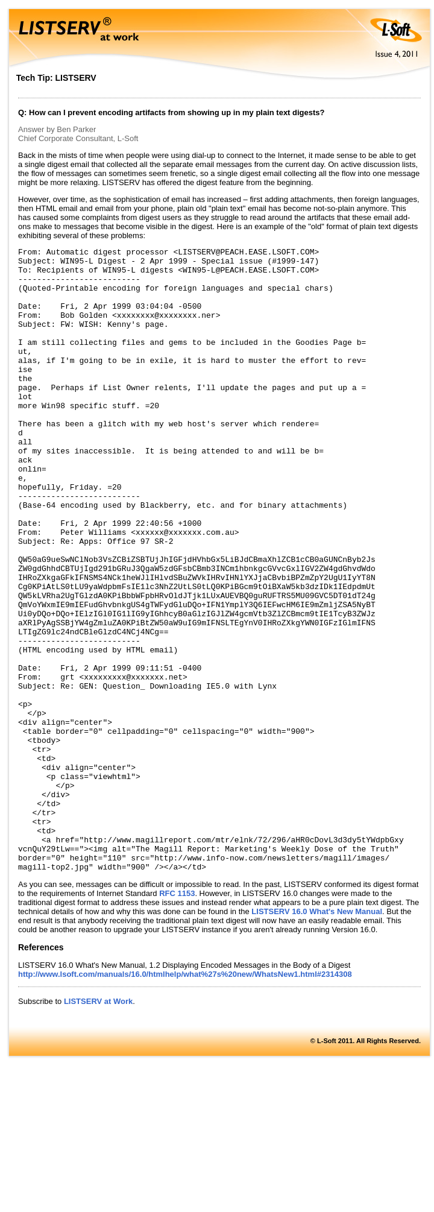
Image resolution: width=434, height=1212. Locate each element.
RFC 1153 (177, 1018)
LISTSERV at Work (98, 1126)
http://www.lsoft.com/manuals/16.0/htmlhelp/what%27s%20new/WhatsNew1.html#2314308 (185, 1098)
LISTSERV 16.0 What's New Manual (316, 1036)
